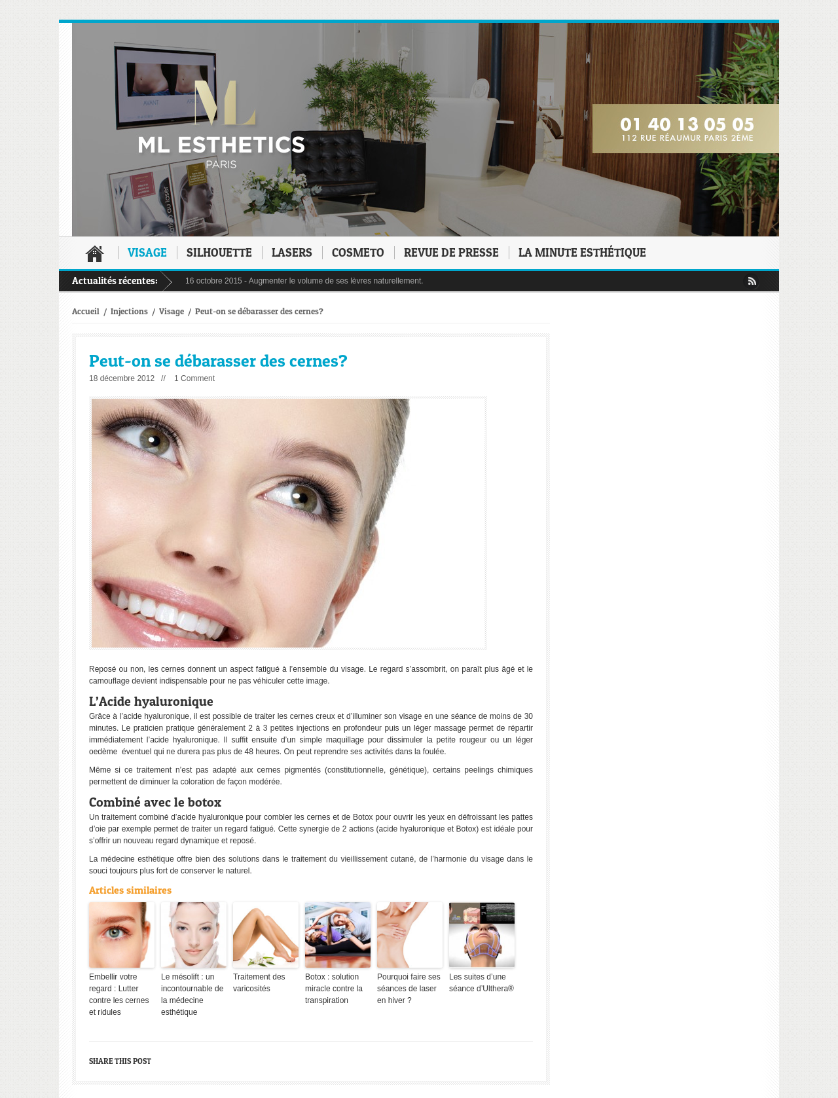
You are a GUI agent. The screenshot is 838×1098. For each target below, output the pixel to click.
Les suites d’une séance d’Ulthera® (481, 982)
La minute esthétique (582, 252)
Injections (129, 311)
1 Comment (194, 378)
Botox (363, 817)
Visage (147, 252)
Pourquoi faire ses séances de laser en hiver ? (409, 988)
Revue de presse (451, 252)
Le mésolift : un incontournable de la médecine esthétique (192, 994)
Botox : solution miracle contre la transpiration (334, 988)
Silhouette (219, 252)
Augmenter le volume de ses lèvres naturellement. (336, 280)
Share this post (120, 1061)
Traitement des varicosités (259, 982)
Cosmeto (358, 252)
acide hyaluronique (156, 716)
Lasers (292, 252)
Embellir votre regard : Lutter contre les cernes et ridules (119, 994)
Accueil (95, 253)
